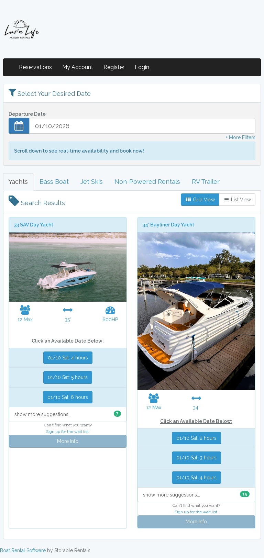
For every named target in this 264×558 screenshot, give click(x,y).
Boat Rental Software (23, 550)
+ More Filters (240, 137)
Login (142, 67)
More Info (67, 441)
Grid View (200, 199)
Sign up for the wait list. (68, 431)
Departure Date (27, 114)
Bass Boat (54, 181)
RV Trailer (206, 181)
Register (113, 67)
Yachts (18, 181)
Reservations (35, 67)
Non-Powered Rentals (147, 181)
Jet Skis (91, 181)
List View (237, 199)
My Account (77, 67)
